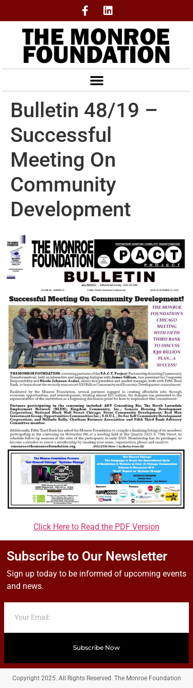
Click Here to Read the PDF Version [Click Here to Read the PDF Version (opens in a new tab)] (96, 527)
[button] (97, 80)
